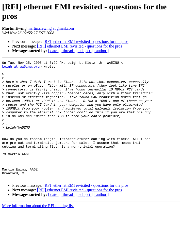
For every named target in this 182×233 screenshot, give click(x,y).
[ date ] (53, 51)
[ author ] (101, 51)
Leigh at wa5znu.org (21, 68)
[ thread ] (67, 51)
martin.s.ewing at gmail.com (50, 28)
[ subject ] (84, 51)
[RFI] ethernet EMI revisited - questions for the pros (85, 41)
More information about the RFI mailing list (38, 228)
